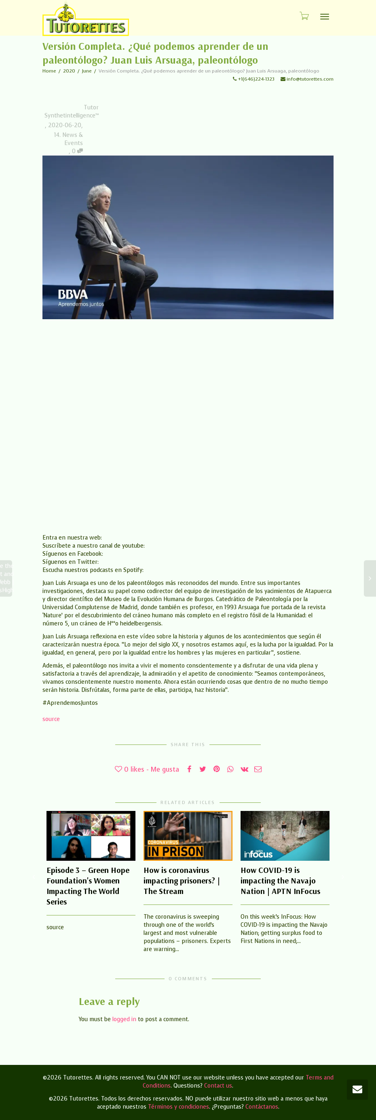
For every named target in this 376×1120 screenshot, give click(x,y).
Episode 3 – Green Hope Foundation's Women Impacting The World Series (87, 886)
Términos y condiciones (178, 1107)
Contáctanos (261, 1107)
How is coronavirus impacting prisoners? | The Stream (182, 880)
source (51, 719)
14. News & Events (68, 139)
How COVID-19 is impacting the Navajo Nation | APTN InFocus (280, 880)
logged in (124, 1019)
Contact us (218, 1086)
